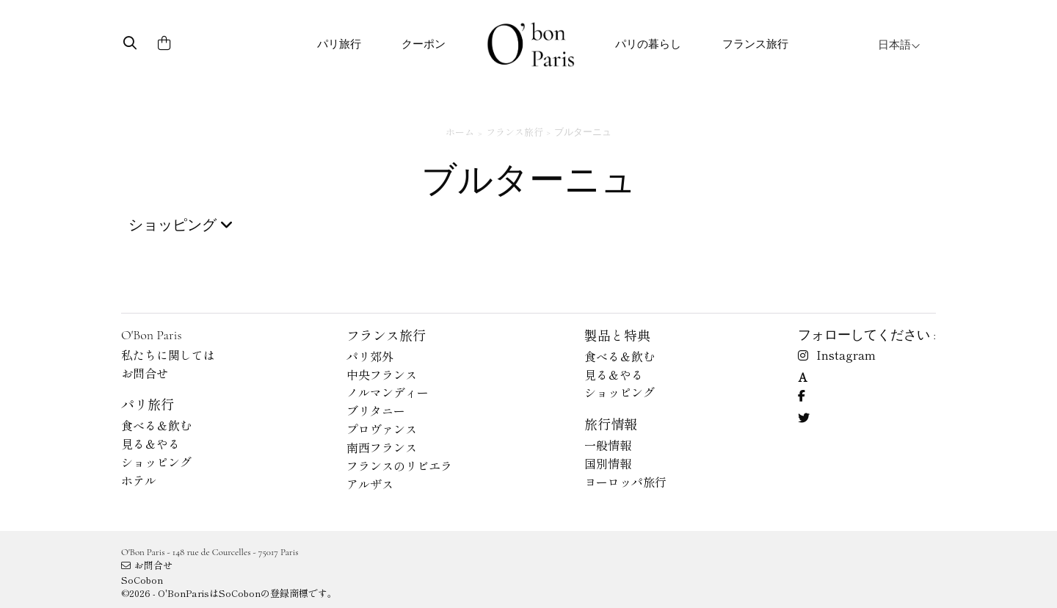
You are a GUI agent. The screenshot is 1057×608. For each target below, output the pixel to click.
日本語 (899, 44)
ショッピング (156, 462)
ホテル (138, 480)
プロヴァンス (381, 429)
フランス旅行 (755, 44)
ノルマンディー (387, 392)
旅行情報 (610, 423)
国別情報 (607, 463)
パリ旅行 (339, 44)
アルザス (369, 484)
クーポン (424, 44)
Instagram (837, 354)
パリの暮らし (648, 44)
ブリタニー (375, 410)
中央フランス (381, 374)
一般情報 (607, 445)
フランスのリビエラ (399, 465)
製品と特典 (617, 334)
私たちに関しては (168, 354)
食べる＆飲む (156, 425)
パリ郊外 (369, 356)
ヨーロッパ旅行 (625, 482)
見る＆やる (150, 443)
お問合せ (144, 373)
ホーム (460, 132)
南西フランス (381, 447)
